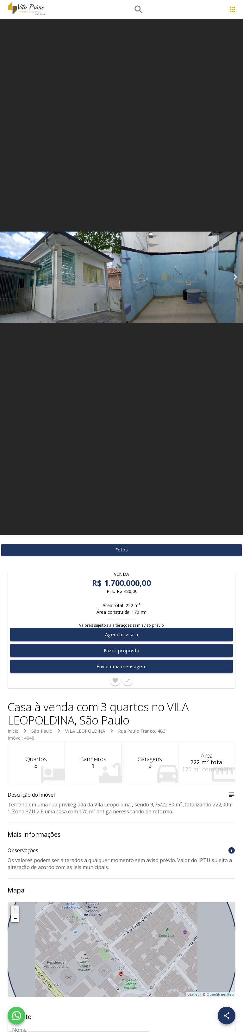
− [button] (15, 918)
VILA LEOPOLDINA (85, 731)
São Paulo (42, 731)
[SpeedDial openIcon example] (226, 1015)
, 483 (141, 731)
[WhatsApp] (16, 1015)
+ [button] (15, 909)
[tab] (121, 550)
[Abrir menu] (232, 9)
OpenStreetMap (220, 994)
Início (13, 731)
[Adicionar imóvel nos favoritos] (115, 680)
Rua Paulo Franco (136, 731)
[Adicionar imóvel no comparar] (128, 680)
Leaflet (193, 994)
